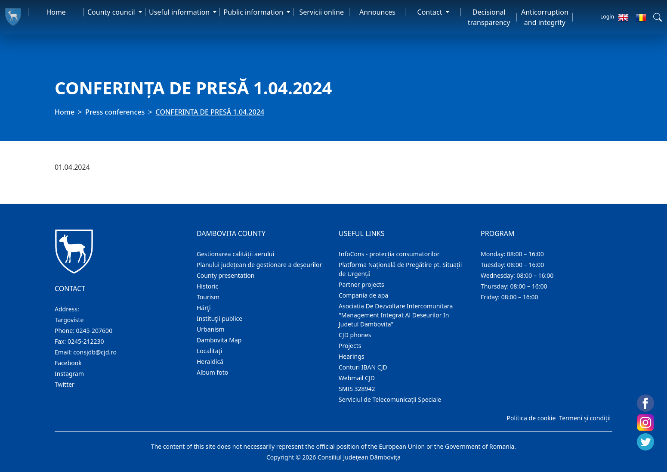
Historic (207, 286)
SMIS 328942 (357, 389)
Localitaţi (209, 351)
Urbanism (211, 329)
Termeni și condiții (585, 418)
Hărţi (204, 308)
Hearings (351, 356)
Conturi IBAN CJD (363, 367)
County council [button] (112, 12)
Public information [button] (254, 12)
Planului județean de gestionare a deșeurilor (259, 265)
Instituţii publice (219, 318)
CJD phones (355, 335)
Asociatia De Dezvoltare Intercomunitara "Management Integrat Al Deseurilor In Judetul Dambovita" (396, 315)
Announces (377, 12)
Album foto (212, 372)
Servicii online (322, 12)
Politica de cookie (531, 418)
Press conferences (115, 112)
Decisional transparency (489, 17)
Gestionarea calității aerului (235, 254)
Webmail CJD (357, 378)
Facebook (68, 363)
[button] (657, 17)
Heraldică (210, 361)
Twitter (64, 384)
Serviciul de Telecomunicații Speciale (390, 399)
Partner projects (361, 284)
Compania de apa (363, 295)
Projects (350, 346)
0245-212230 (86, 341)
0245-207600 (94, 330)
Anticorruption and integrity (544, 17)
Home (56, 12)
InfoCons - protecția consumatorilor (389, 254)
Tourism (208, 297)
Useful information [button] (180, 12)
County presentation (225, 275)
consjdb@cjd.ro (95, 352)
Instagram (69, 374)
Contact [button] (430, 12)
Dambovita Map (219, 340)
